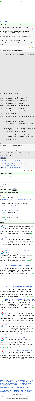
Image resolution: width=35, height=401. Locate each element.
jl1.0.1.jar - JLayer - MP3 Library (10, 211)
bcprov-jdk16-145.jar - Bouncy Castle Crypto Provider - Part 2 (17, 200)
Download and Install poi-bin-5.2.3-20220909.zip (14, 216)
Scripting (28, 384)
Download (3, 157)
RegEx (2, 392)
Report (24, 384)
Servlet (11, 385)
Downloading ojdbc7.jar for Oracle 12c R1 (12, 207)
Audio (1, 381)
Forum (28, 392)
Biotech (6, 381)
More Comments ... (5, 220)
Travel (21, 392)
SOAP (15, 385)
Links (5, 392)
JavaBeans (19, 383)
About (7, 388)
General (32, 381)
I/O (6, 383)
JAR (19, 391)
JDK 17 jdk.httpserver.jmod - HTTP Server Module (13, 163)
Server (7, 385)
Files (25, 391)
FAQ (25, 392)
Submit (14, 190)
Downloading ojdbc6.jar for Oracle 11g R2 (12, 196)
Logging (2, 384)
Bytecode (11, 381)
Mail (6, 384)
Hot (5, 388)
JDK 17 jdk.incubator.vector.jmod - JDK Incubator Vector (15, 160)
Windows (15, 391)
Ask (27, 388)
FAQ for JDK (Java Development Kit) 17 (12, 167)
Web (23, 385)
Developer (6, 391)
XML (26, 385)
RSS (21, 388)
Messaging (11, 384)
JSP (30, 383)
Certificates (30, 391)
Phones (17, 392)
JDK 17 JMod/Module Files (8, 165)
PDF (20, 384)
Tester (2, 391)
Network (16, 384)
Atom (24, 388)
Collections (13, 388)
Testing (19, 385)
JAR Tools (13, 383)
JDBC (24, 383)
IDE (9, 383)
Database (16, 381)
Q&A (9, 392)
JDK (6, 21)
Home (1, 21)
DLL (22, 391)
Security (2, 385)
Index (18, 388)
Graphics (2, 383)
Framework (22, 381)
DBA (11, 391)
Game (27, 381)
